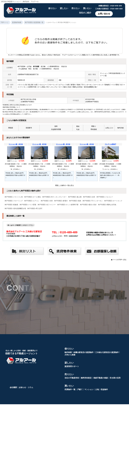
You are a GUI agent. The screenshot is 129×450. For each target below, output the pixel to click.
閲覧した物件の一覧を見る (64, 185)
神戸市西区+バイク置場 (28, 205)
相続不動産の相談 (100, 377)
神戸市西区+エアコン (31, 201)
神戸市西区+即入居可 (34, 208)
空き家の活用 (115, 377)
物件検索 (68, 352)
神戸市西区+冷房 (47, 201)
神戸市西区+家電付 (61, 201)
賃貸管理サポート (71, 366)
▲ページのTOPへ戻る (118, 260)
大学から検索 (69, 354)
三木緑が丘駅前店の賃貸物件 (107, 352)
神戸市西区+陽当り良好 (88, 205)
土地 (97, 389)
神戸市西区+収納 (75, 201)
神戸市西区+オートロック (113, 201)
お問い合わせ (104, 13)
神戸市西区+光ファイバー (47, 205)
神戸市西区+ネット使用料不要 (67, 205)
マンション (88, 389)
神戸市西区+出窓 (89, 197)
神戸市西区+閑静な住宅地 (107, 205)
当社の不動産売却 (71, 377)
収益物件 (104, 389)
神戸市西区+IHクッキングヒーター (54, 197)
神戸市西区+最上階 (75, 197)
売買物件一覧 (69, 389)
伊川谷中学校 (90, 99)
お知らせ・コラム (26, 387)
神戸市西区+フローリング (14, 201)
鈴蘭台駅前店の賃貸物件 (83, 352)
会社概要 (13, 387)
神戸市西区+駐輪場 (11, 205)
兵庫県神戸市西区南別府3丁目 (28, 74)
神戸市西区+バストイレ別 (14, 197)
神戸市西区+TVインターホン (93, 201)
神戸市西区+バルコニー (104, 197)
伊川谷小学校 (31, 99)
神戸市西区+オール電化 (32, 197)
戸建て (80, 389)
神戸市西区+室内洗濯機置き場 (15, 208)
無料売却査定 (86, 377)
